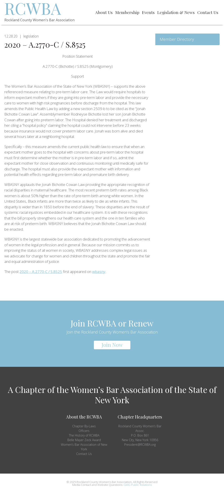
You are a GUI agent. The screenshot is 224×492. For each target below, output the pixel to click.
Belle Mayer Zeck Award (84, 440)
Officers (84, 431)
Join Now (112, 344)
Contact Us (84, 454)
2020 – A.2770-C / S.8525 (40, 271)
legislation (31, 36)
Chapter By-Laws (84, 426)
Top (213, 481)
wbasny (98, 271)
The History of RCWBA (84, 435)
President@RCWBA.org (140, 444)
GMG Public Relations (138, 485)
